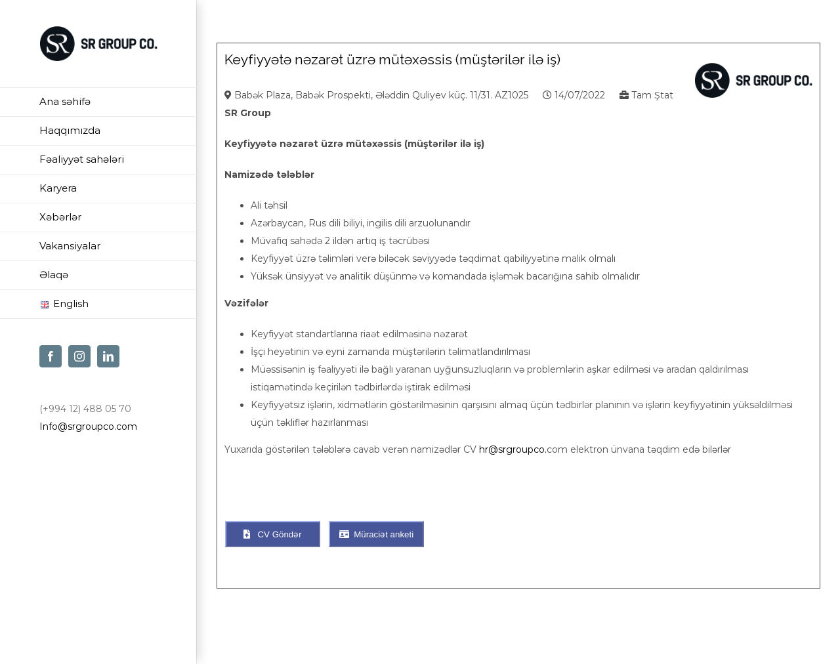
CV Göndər (272, 534)
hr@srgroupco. (513, 449)
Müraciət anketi (376, 534)
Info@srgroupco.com (88, 426)
